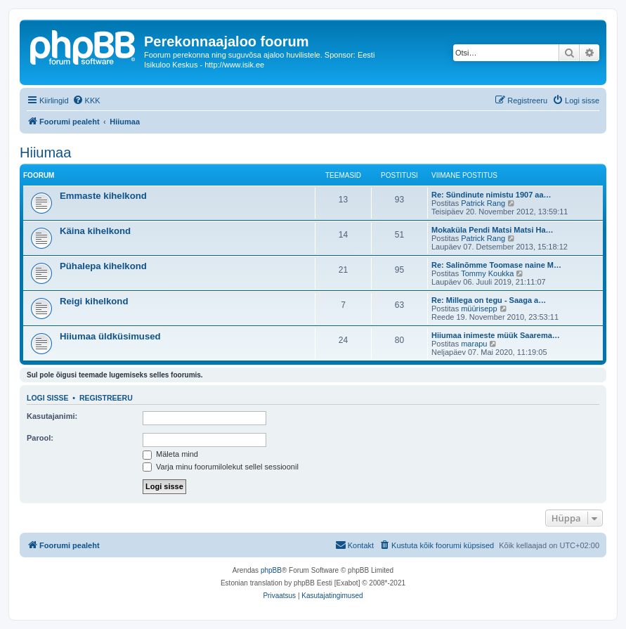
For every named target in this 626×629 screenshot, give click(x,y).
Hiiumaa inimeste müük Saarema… (495, 335)
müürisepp (479, 308)
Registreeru (106, 398)
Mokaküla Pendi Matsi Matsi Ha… (492, 230)
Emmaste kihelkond (103, 195)
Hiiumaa (45, 152)
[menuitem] (86, 100)
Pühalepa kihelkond (103, 266)
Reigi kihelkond (94, 301)
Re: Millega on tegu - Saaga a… (488, 300)
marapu (474, 343)
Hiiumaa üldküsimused (110, 336)
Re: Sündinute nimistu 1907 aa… (491, 194)
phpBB (271, 570)
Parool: (40, 438)
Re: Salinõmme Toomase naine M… (496, 265)
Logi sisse (48, 398)
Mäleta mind (170, 454)
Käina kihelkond (95, 231)
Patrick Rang (483, 203)
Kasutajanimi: (52, 416)
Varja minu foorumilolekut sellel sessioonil (221, 466)
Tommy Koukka (487, 273)
